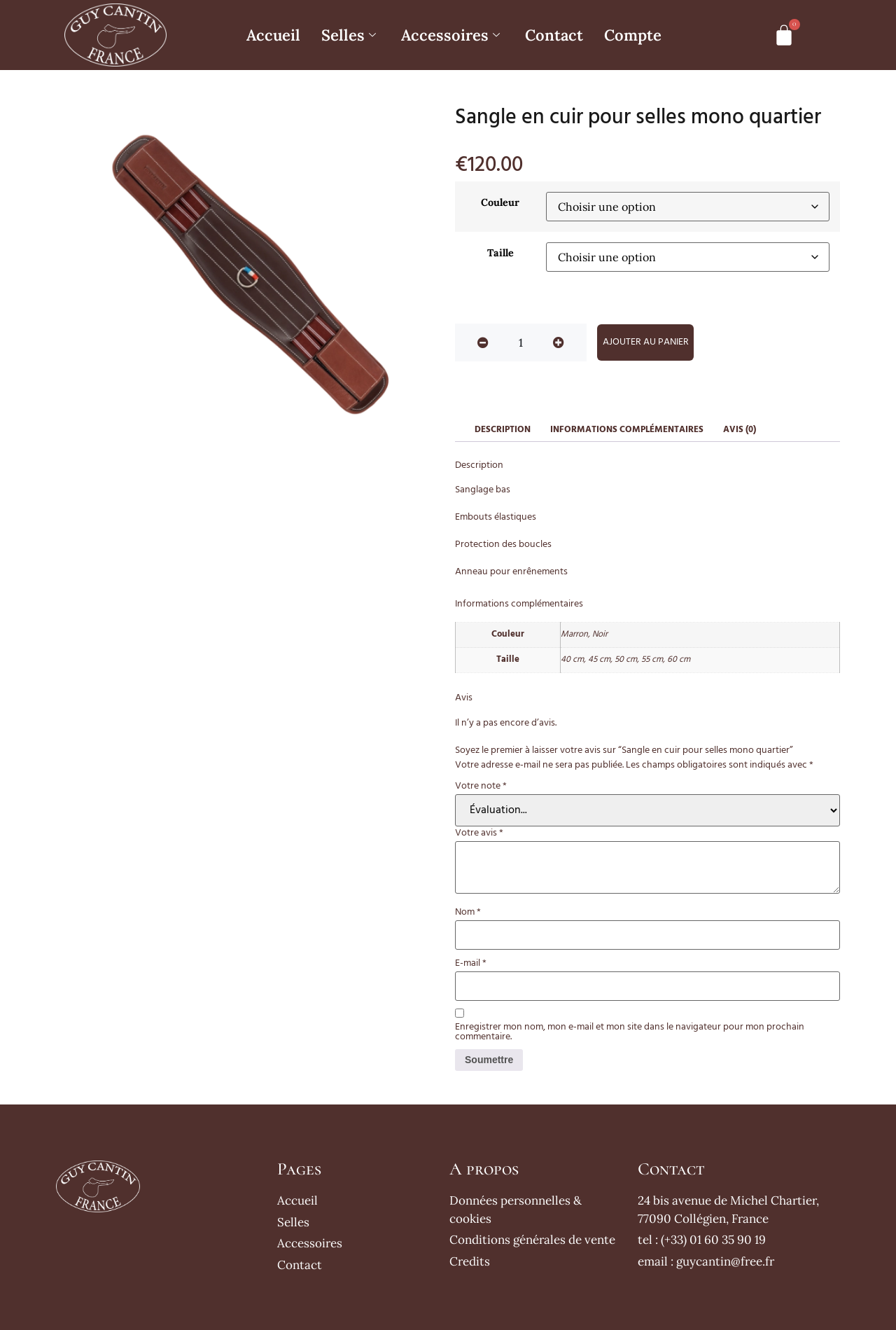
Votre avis (479, 833)
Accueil (273, 35)
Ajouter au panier (646, 342)
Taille (500, 253)
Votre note (481, 786)
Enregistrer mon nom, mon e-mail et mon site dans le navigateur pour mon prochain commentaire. (629, 1032)
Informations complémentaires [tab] (627, 429)
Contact (554, 35)
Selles (348, 35)
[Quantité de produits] (520, 342)
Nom (468, 912)
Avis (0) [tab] (739, 429)
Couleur (500, 202)
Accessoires (450, 35)
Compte (633, 35)
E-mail (470, 964)
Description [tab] (503, 429)
